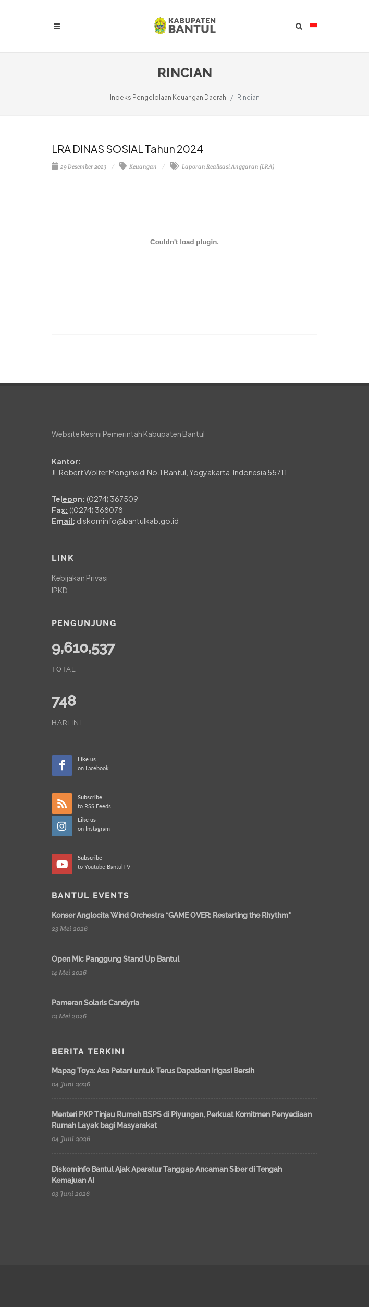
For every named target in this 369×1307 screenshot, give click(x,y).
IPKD (60, 590)
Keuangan (138, 166)
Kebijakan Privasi (80, 577)
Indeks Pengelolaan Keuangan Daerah (168, 97)
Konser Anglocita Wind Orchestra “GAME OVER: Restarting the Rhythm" (171, 915)
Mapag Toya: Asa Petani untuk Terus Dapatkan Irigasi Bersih (153, 1070)
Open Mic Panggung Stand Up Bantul (115, 959)
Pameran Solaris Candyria (95, 1003)
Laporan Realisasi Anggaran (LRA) (222, 166)
